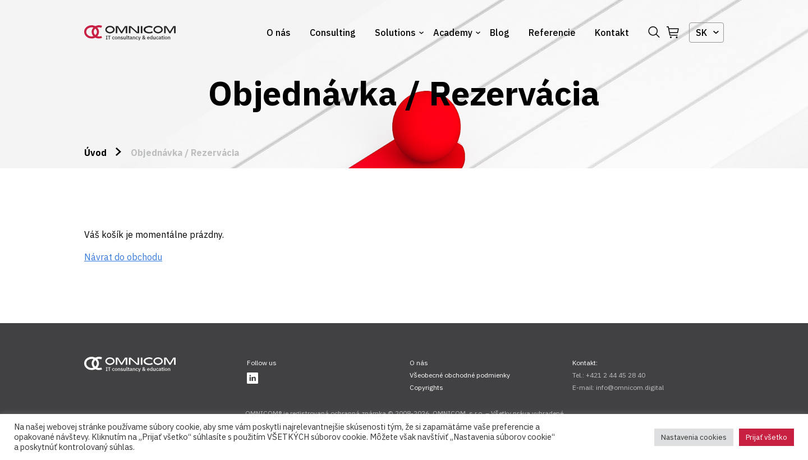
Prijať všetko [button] (766, 437)
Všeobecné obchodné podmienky (460, 375)
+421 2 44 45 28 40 (615, 375)
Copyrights (426, 387)
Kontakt (612, 32)
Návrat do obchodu (123, 257)
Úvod (95, 152)
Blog (499, 32)
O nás (279, 32)
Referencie (552, 32)
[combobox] (706, 32)
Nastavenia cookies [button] (694, 437)
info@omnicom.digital (630, 387)
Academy (452, 32)
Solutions (395, 32)
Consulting (333, 32)
